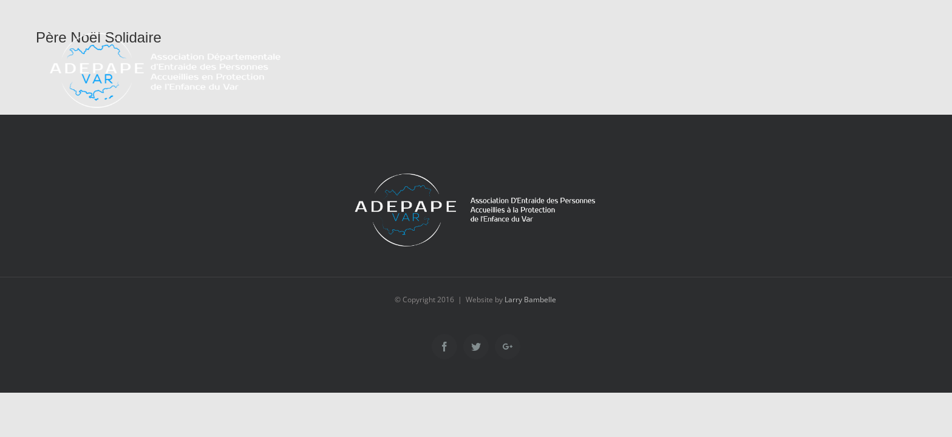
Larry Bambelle (530, 299)
